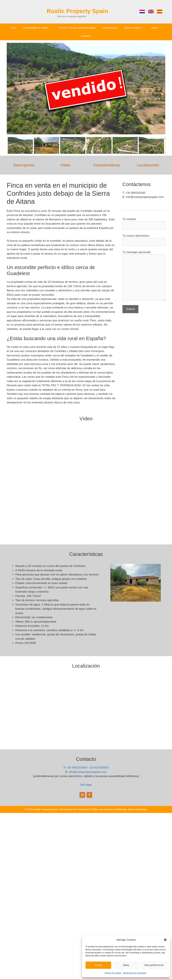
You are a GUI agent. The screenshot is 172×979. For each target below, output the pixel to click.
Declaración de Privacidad (74, 809)
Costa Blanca (109, 27)
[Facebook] (89, 795)
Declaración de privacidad (134, 973)
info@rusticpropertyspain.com (88, 772)
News (158, 27)
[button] (165, 939)
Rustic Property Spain (77, 11)
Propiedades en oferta (39, 27)
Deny (126, 965)
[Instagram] (82, 795)
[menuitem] (142, 11)
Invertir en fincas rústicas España (77, 27)
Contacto (86, 36)
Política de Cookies (102, 809)
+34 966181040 (76, 767)
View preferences (154, 965)
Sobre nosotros (136, 27)
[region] (86, 98)
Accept (98, 965)
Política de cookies (112, 973)
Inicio (13, 27)
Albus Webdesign (137, 809)
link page (86, 784)
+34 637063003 (99, 767)
